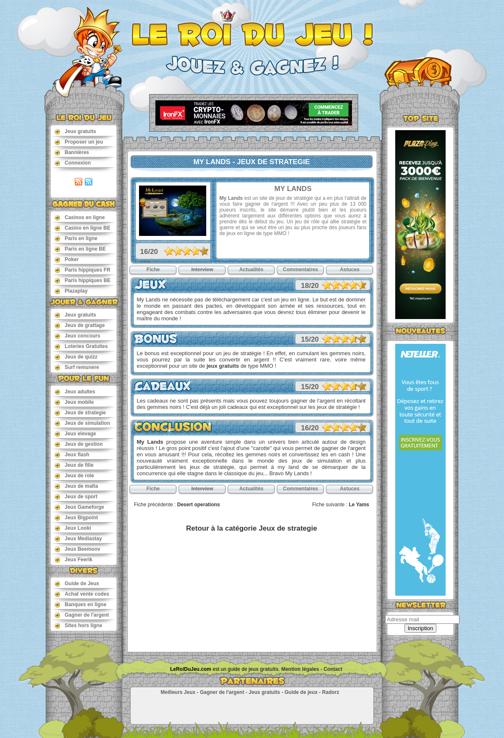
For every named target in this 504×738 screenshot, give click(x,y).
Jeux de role (74, 475)
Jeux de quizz (76, 356)
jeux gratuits (223, 366)
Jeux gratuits (75, 131)
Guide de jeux (301, 692)
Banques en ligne (80, 604)
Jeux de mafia (76, 486)
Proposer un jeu (79, 142)
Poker (67, 259)
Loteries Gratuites (81, 346)
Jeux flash (72, 454)
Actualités (251, 269)
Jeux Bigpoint (76, 517)
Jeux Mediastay (78, 538)
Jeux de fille (74, 465)
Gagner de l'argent (82, 615)
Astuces (350, 269)
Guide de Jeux (77, 583)
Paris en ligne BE (80, 249)
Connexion (73, 163)
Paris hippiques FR (82, 270)
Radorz (330, 692)
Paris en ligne (76, 238)
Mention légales (300, 669)
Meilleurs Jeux (177, 692)
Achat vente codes (82, 594)
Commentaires (300, 269)
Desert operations (198, 505)
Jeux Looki (73, 528)
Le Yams (359, 505)
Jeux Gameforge (79, 507)
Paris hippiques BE (82, 280)
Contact (332, 669)
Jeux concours (77, 335)
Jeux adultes (75, 391)
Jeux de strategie (80, 412)
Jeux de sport (76, 496)
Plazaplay (71, 291)
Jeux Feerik (73, 559)
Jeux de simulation (82, 423)
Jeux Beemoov (77, 549)
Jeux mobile (74, 402)
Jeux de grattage (80, 325)
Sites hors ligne (78, 625)
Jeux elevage (75, 433)
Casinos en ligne (80, 217)
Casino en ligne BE (82, 228)
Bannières (72, 152)
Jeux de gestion (79, 444)
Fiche (153, 269)
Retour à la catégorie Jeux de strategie (251, 528)
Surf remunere (77, 367)
